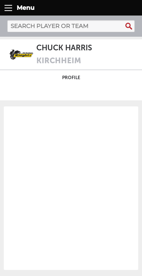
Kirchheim (58, 60)
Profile (71, 77)
